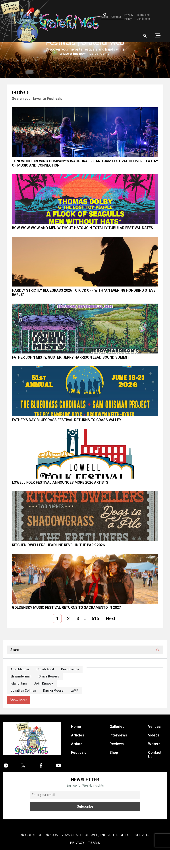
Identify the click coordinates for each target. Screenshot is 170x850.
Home (76, 726)
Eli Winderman (20, 676)
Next (110, 618)
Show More (18, 700)
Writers (154, 744)
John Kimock (43, 683)
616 (95, 618)
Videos (154, 735)
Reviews (117, 744)
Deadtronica (70, 669)
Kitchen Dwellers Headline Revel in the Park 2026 (58, 545)
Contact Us (154, 754)
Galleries (117, 726)
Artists (76, 744)
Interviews (118, 735)
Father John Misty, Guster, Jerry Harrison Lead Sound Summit (70, 357)
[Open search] (145, 36)
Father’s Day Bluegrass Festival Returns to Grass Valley (66, 420)
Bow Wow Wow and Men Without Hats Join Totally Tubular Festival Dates (82, 228)
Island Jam (18, 683)
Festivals (78, 752)
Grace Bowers (49, 676)
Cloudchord (45, 669)
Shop (114, 752)
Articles (77, 735)
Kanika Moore (53, 690)
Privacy (77, 842)
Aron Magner (19, 669)
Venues (154, 726)
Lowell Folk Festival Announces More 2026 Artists (60, 482)
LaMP (74, 690)
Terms (94, 842)
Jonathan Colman (23, 690)
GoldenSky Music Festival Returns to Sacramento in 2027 (66, 607)
